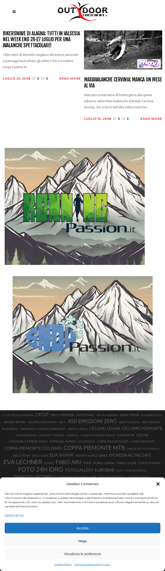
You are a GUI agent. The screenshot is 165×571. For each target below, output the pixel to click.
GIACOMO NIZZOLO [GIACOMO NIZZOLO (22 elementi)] (111, 477)
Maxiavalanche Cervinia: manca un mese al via (123, 82)
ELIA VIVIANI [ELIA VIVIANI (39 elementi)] (61, 455)
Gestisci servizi (14, 515)
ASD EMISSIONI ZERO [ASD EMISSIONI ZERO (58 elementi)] (92, 421)
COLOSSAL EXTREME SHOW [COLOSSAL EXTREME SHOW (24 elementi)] (28, 441)
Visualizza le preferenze (82, 554)
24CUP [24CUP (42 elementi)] (42, 414)
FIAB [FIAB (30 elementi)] (87, 463)
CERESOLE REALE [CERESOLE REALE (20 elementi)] (77, 429)
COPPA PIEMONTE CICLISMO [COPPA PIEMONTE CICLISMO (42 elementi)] (33, 448)
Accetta (82, 528)
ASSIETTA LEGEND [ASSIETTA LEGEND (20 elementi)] (129, 422)
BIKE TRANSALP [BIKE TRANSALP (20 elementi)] (151, 422)
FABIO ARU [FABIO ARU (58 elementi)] (68, 462)
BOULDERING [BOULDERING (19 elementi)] (10, 429)
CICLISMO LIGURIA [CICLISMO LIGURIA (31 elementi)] (104, 428)
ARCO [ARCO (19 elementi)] (62, 422)
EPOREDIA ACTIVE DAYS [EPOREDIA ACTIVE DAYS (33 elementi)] (130, 455)
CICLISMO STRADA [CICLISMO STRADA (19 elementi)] (26, 435)
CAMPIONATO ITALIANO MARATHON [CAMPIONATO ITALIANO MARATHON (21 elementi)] (42, 428)
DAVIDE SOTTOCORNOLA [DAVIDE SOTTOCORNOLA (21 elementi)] (143, 448)
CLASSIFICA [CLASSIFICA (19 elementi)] (72, 435)
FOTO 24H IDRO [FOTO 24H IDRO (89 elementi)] (40, 469)
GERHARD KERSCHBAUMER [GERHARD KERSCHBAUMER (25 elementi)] (77, 477)
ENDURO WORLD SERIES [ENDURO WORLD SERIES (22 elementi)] (91, 455)
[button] (158, 484)
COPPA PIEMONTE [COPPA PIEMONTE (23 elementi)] (142, 441)
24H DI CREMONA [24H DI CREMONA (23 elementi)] (62, 415)
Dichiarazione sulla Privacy (92, 564)
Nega (82, 541)
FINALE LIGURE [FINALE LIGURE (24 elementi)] (126, 463)
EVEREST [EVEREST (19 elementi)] (49, 463)
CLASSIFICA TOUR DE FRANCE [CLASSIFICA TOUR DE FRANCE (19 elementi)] (98, 435)
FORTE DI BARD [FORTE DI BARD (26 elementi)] (149, 463)
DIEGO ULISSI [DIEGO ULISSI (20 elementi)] (40, 455)
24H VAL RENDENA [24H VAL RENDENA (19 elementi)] (107, 415)
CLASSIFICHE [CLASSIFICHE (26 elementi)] (125, 435)
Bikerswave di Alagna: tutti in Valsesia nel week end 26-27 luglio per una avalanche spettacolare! (41, 39)
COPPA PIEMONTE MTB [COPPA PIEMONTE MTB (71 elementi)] (94, 448)
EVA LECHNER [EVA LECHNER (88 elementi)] (23, 462)
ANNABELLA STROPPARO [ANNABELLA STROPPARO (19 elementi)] (42, 422)
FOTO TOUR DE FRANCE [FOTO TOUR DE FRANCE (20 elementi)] (131, 470)
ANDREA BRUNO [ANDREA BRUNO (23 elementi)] (15, 422)
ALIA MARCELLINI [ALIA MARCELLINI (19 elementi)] (151, 415)
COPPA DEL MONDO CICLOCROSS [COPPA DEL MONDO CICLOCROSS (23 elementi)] (72, 441)
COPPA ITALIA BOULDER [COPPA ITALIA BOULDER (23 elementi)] (113, 441)
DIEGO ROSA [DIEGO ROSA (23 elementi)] (21, 455)
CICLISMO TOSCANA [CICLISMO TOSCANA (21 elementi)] (51, 435)
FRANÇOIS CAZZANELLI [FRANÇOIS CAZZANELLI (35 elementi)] (35, 476)
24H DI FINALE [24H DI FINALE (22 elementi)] (85, 415)
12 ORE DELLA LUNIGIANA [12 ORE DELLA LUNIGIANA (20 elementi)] (17, 415)
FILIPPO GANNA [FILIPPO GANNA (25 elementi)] (104, 463)
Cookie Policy (63, 564)
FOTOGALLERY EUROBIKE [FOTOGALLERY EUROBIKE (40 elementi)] (90, 470)
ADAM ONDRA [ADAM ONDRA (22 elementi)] (129, 415)
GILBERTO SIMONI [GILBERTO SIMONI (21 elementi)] (138, 477)
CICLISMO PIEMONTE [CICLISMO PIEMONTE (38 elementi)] (142, 428)
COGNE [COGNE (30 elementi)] (142, 435)
